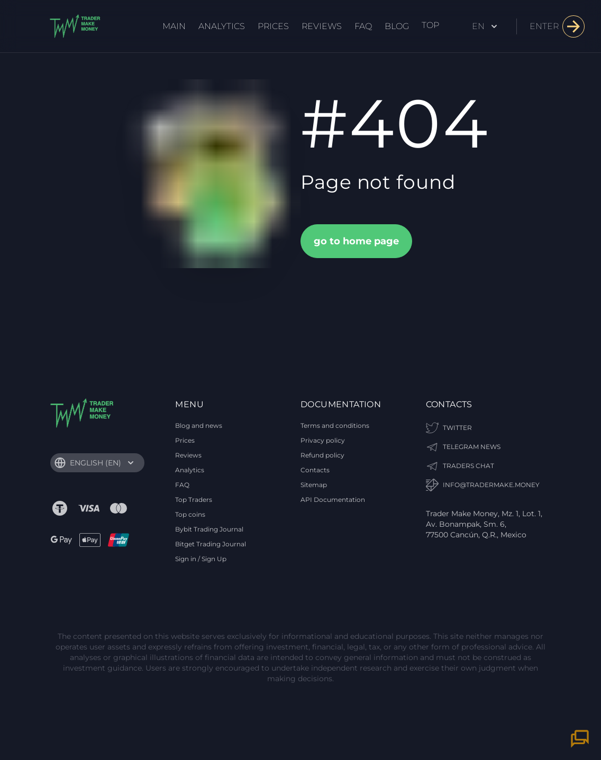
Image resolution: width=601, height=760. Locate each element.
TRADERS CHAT (460, 466)
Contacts (315, 470)
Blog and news (198, 425)
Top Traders (193, 499)
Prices (273, 26)
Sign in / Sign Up (200, 559)
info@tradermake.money (483, 485)
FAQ (363, 26)
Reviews (322, 26)
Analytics (221, 26)
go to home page (356, 241)
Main (174, 26)
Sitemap (313, 485)
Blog (397, 26)
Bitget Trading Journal (210, 544)
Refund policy (322, 455)
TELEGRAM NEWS (463, 447)
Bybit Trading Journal (209, 529)
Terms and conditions (334, 425)
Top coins (190, 514)
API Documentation (332, 499)
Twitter (449, 428)
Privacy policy (322, 440)
